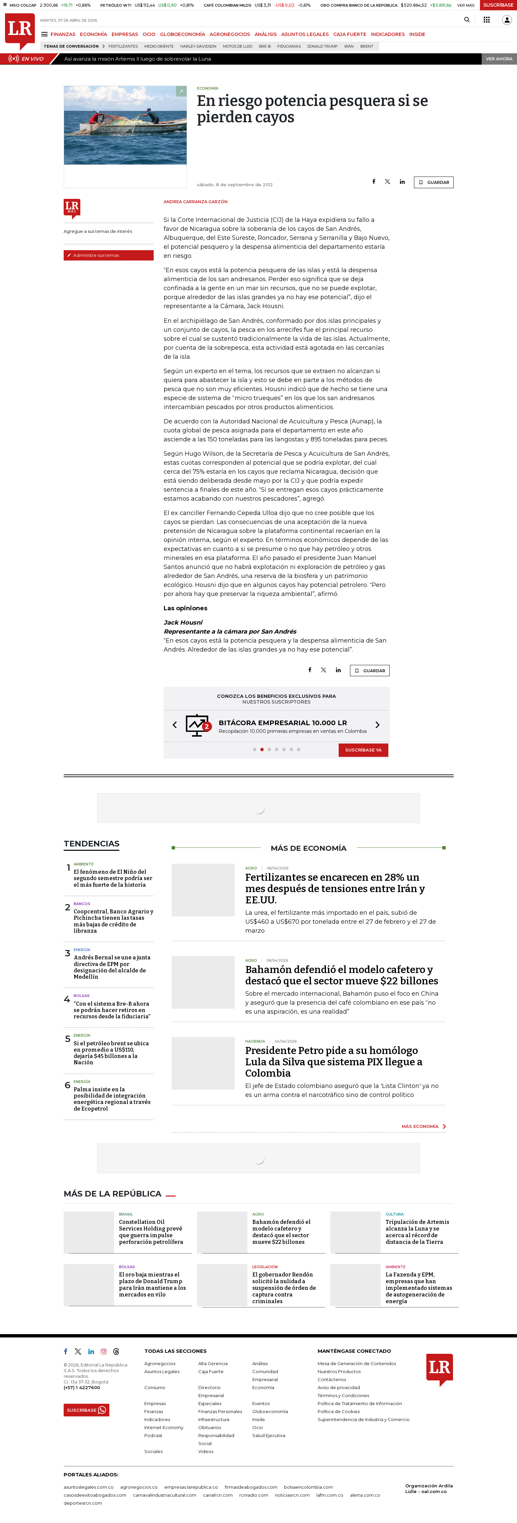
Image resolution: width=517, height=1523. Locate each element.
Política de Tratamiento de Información (360, 1403)
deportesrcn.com (83, 1503)
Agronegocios (159, 1363)
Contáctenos (332, 1379)
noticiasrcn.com (292, 1495)
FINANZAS (63, 34)
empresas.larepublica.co (191, 1487)
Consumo (154, 1387)
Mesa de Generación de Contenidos (357, 1363)
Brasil (126, 1214)
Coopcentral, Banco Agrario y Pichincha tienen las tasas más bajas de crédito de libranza (113, 921)
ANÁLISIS (266, 34)
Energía (82, 949)
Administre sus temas (93, 255)
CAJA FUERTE (349, 34)
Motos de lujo (237, 46)
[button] (173, 726)
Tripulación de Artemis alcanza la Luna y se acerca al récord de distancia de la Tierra (417, 1232)
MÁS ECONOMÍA (420, 1126)
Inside (258, 1419)
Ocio (257, 1427)
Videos (205, 1451)
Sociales (153, 1451)
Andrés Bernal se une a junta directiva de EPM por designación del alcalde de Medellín (112, 967)
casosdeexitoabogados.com (95, 1495)
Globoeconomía (270, 1411)
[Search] (466, 20)
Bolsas (82, 995)
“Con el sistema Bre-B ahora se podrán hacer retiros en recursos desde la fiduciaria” (112, 1010)
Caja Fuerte (211, 1371)
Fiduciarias (289, 46)
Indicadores (157, 1419)
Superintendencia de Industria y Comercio (364, 1419)
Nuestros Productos (339, 1371)
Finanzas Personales (220, 1411)
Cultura (395, 1214)
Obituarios (209, 1427)
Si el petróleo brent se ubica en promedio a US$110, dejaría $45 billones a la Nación (111, 1053)
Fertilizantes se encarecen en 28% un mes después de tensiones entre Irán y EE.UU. (335, 888)
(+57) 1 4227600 (82, 1387)
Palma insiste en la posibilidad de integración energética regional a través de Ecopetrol (112, 1099)
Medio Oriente (159, 46)
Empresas (155, 1403)
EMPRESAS (125, 34)
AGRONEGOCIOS (230, 34)
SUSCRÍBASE (498, 5)
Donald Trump (322, 46)
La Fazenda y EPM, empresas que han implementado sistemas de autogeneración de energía (419, 1287)
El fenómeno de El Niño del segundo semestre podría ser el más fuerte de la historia (113, 878)
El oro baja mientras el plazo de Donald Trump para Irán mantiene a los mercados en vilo (152, 1284)
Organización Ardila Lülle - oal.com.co (429, 1488)
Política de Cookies (339, 1411)
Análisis (260, 1363)
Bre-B (265, 46)
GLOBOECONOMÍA (182, 34)
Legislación (265, 1267)
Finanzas (153, 1411)
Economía (263, 1387)
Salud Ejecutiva (268, 1435)
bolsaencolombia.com (308, 1487)
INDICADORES (388, 34)
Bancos (82, 903)
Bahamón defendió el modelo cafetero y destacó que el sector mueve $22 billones (341, 975)
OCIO (149, 34)
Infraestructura (213, 1419)
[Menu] (45, 34)
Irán (349, 46)
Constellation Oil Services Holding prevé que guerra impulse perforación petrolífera (151, 1232)
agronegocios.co (139, 1487)
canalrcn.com (218, 1495)
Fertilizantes (123, 46)
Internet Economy (163, 1427)
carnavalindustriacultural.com (164, 1495)
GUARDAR (433, 182)
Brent (366, 46)
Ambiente (84, 864)
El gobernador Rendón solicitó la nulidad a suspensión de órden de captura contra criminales (284, 1287)
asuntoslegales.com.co (89, 1487)
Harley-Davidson (198, 46)
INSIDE (417, 34)
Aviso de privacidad (339, 1387)
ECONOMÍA (93, 34)
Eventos (261, 1403)
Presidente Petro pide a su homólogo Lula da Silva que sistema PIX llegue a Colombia (334, 1062)
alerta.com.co (365, 1495)
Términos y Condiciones (343, 1395)
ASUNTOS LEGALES (305, 34)
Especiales (209, 1403)
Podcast (153, 1435)
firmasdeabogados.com (251, 1487)
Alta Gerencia (213, 1363)
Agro (258, 1214)
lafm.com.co (329, 1495)
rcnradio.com (253, 1495)
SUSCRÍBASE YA (363, 750)
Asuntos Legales (161, 1371)
